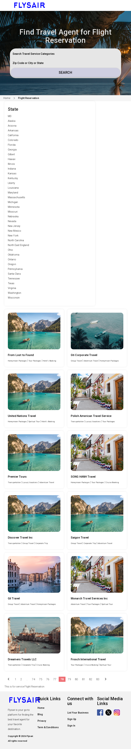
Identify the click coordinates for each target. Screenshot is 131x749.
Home (6, 98)
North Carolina (16, 240)
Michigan (13, 202)
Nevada (12, 221)
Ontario (12, 259)
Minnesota (14, 207)
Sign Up (71, 719)
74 (33, 679)
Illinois (11, 164)
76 (47, 679)
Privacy (42, 720)
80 (76, 679)
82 (90, 679)
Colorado (13, 140)
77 (54, 679)
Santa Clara (14, 273)
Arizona (12, 125)
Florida (12, 144)
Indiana (12, 168)
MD (9, 116)
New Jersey (14, 226)
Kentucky (13, 178)
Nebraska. (13, 216)
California (13, 135)
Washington (14, 293)
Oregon (12, 264)
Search (65, 72)
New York (13, 235)
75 (40, 679)
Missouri (13, 211)
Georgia (12, 149)
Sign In (71, 725)
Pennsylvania (15, 269)
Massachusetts (16, 197)
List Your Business (78, 712)
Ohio (10, 250)
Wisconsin (14, 297)
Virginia (12, 288)
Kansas (12, 173)
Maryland (13, 192)
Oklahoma (13, 254)
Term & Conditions (48, 727)
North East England (18, 245)
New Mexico (14, 230)
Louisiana (13, 187)
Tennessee (14, 278)
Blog (40, 714)
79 (69, 679)
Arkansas (13, 130)
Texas (11, 283)
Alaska (11, 121)
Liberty (11, 183)
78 (62, 679)
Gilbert (11, 154)
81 (83, 679)
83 (97, 679)
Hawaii (11, 159)
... (27, 679)
